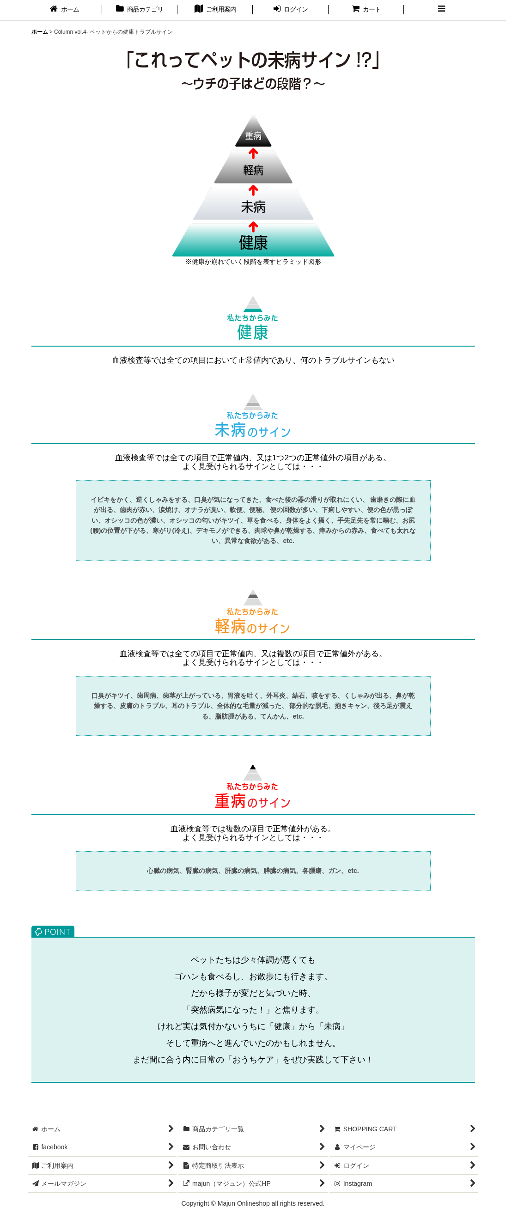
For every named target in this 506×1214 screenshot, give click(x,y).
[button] (441, 10)
